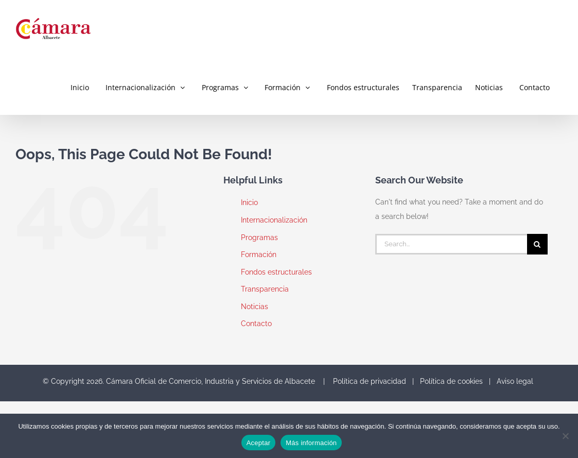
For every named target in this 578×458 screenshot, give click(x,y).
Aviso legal (515, 381)
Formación (258, 254)
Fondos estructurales (276, 272)
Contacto (256, 323)
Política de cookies (451, 381)
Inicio (249, 202)
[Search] (537, 244)
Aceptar (259, 443)
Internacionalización (274, 220)
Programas (259, 237)
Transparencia (265, 289)
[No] (565, 436)
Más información (311, 443)
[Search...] (451, 244)
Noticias (254, 306)
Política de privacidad (369, 381)
